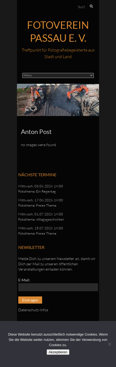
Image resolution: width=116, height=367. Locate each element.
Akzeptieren (58, 352)
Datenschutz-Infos (33, 310)
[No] (109, 344)
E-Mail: (24, 280)
